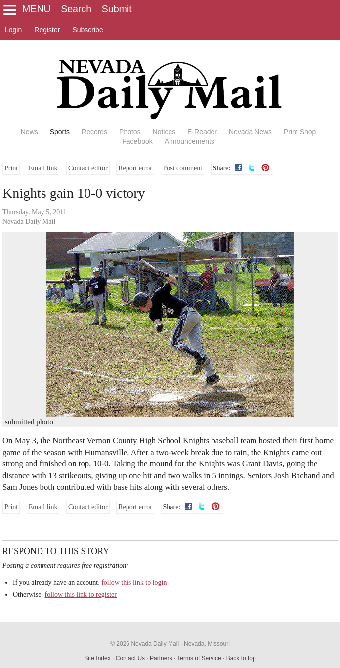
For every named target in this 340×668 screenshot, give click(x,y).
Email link (43, 168)
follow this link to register (81, 594)
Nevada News (250, 132)
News (29, 132)
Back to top (241, 658)
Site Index (97, 658)
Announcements (189, 141)
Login (13, 30)
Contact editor (88, 168)
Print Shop (300, 132)
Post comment (182, 168)
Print (11, 168)
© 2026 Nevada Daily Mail (144, 643)
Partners (161, 658)
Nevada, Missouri (207, 643)
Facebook (137, 141)
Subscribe (87, 30)
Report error (135, 168)
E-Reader (202, 132)
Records (94, 132)
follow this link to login (134, 582)
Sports (60, 132)
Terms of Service (199, 658)
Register (47, 30)
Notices (164, 132)
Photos (130, 132)
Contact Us (130, 658)
